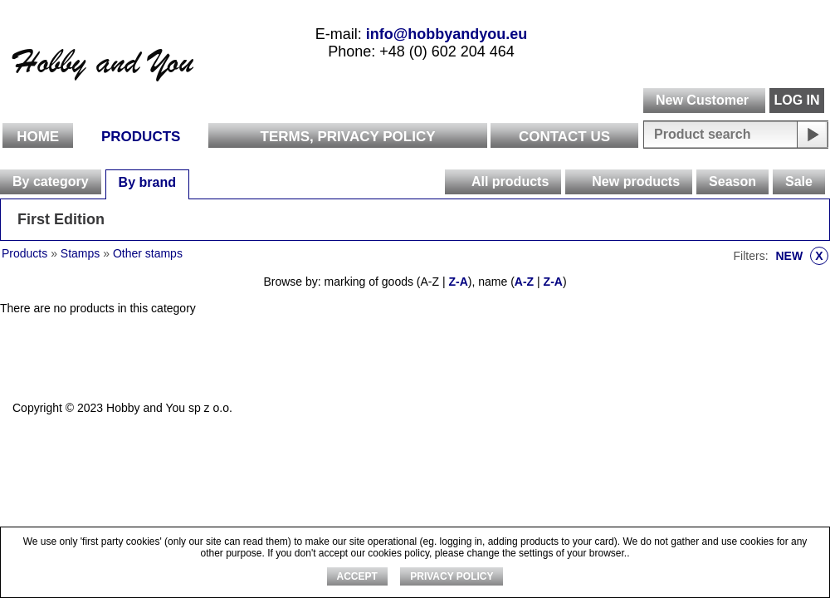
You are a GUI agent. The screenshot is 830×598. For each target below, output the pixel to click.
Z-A (457, 281)
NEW (801, 255)
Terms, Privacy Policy (348, 137)
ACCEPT (357, 576)
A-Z (524, 281)
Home (38, 137)
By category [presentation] (50, 181)
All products (510, 181)
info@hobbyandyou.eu (447, 34)
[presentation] (457, 181)
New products (636, 181)
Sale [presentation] (799, 181)
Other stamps (148, 253)
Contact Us (564, 137)
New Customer (702, 100)
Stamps (80, 253)
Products (140, 137)
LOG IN (796, 100)
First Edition (61, 219)
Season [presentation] (732, 181)
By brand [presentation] (147, 182)
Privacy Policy (451, 576)
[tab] (50, 181)
